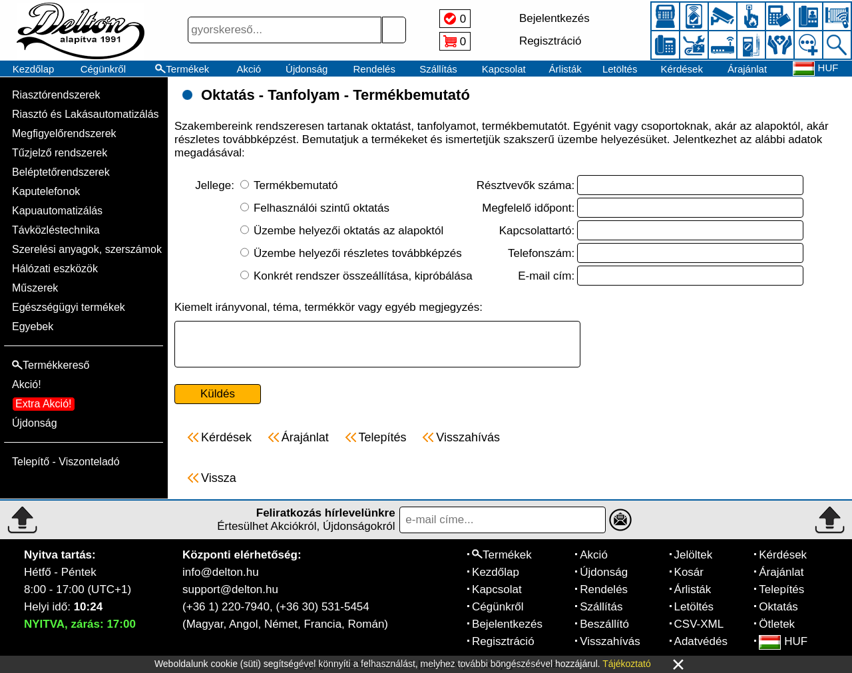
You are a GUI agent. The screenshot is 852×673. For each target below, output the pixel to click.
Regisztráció (503, 641)
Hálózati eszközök (55, 268)
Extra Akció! (43, 403)
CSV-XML (699, 624)
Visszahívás (610, 641)
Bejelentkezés (507, 624)
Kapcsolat (504, 69)
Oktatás (778, 606)
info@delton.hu (220, 572)
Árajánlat (747, 69)
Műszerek (35, 288)
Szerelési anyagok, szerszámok (87, 249)
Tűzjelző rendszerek (59, 152)
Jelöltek (693, 555)
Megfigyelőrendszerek (64, 133)
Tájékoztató (626, 663)
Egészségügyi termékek (68, 307)
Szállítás (438, 69)
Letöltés (620, 69)
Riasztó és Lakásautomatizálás (85, 114)
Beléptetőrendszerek (61, 172)
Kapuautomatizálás (57, 210)
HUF (783, 641)
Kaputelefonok (46, 191)
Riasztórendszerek (56, 95)
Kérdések (682, 69)
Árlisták (565, 69)
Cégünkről (103, 69)
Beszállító (604, 624)
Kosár (689, 572)
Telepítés (781, 589)
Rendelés (374, 69)
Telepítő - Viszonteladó (66, 461)
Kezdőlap (34, 69)
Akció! (26, 384)
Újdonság (306, 69)
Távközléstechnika (56, 230)
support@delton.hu (230, 589)
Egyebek (32, 326)
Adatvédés (701, 641)
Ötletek (777, 624)
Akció (248, 69)
